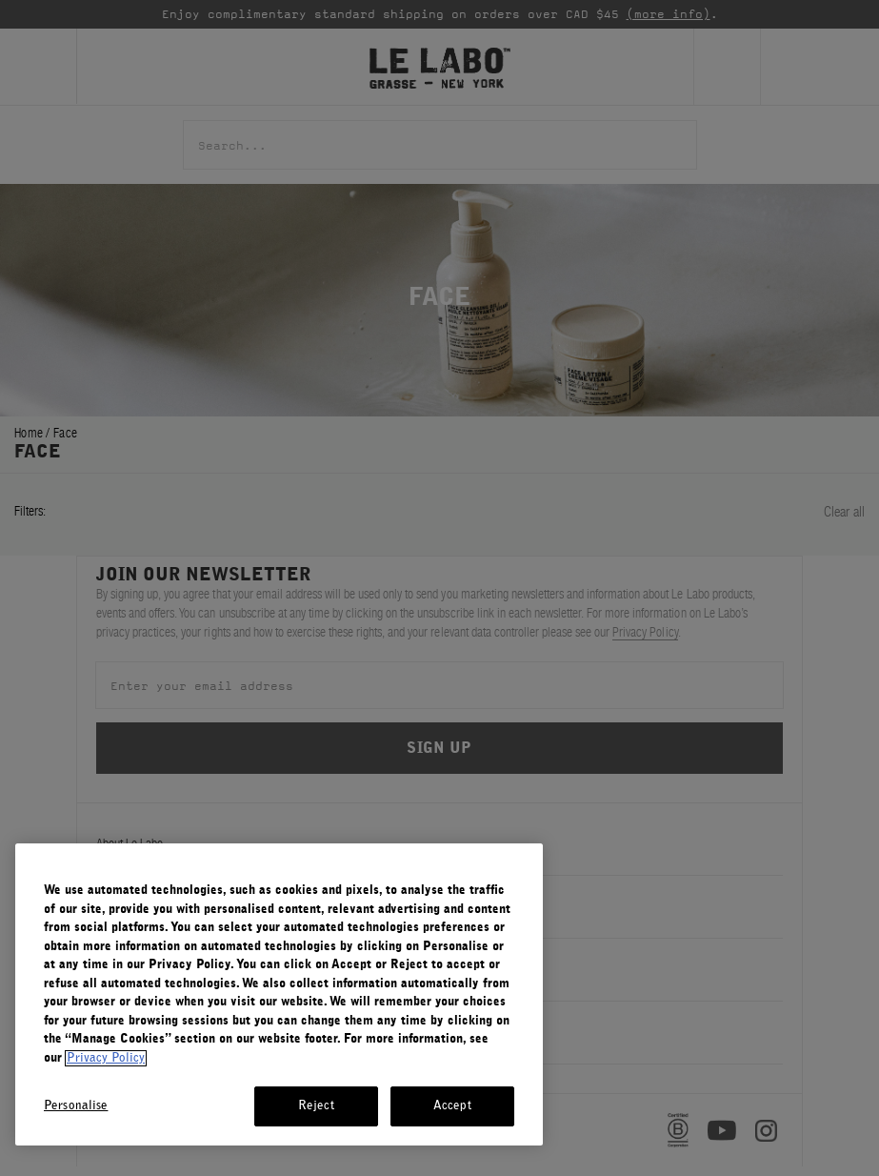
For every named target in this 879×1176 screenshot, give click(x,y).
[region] (279, 994)
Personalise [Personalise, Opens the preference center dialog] (76, 1106)
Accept (452, 1106)
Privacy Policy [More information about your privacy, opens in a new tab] (106, 1058)
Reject (316, 1106)
